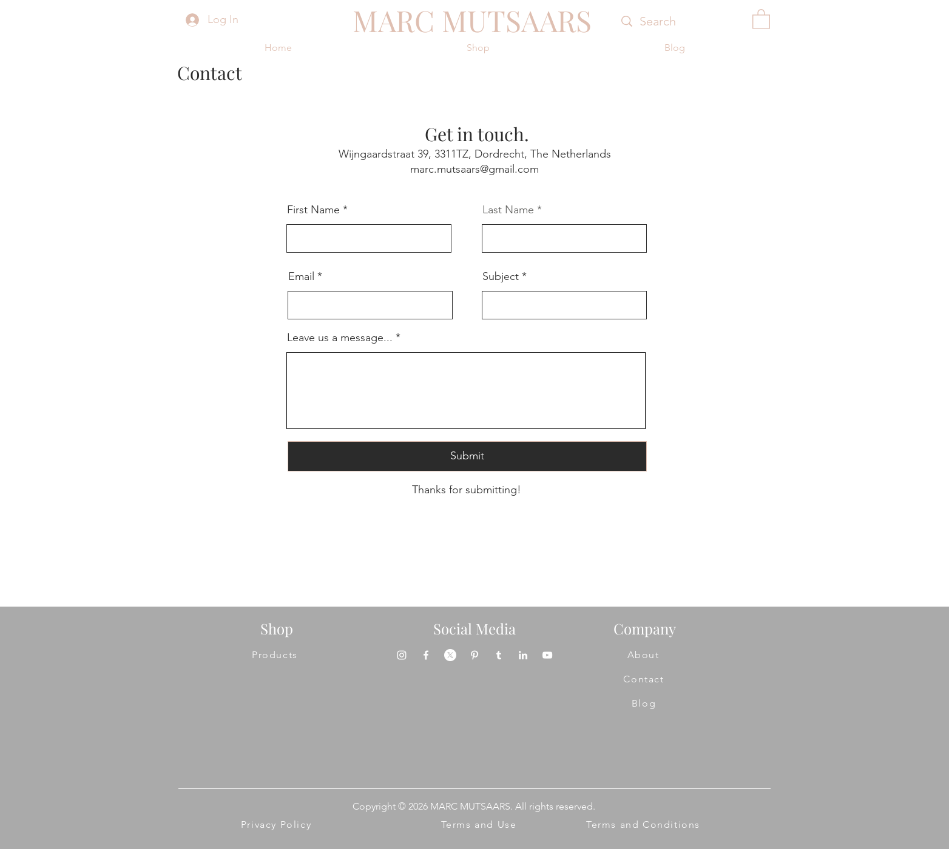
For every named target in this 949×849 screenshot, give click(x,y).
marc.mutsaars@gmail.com (474, 169)
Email (301, 276)
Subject (500, 276)
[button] (761, 18)
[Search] (675, 21)
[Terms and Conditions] (643, 825)
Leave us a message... (340, 337)
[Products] (275, 655)
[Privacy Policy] (276, 825)
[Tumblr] (499, 655)
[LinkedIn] (523, 655)
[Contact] (644, 679)
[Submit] (467, 456)
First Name (313, 209)
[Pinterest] (474, 655)
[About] (643, 655)
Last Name (508, 209)
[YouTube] (547, 655)
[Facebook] (426, 655)
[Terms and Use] (479, 825)
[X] (450, 655)
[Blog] (644, 703)
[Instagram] (402, 655)
